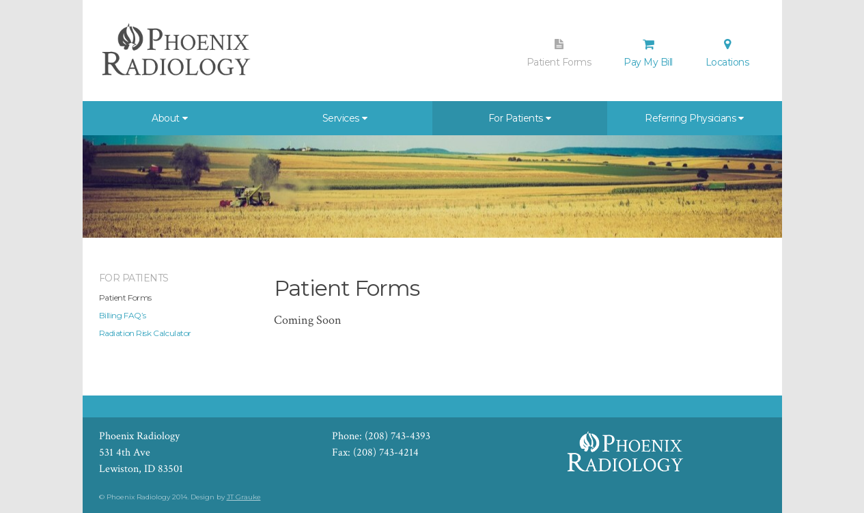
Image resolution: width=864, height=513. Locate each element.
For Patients (515, 118)
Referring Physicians (690, 118)
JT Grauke (244, 497)
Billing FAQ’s (123, 315)
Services (340, 118)
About (166, 118)
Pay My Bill (648, 53)
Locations (727, 53)
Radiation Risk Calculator (145, 333)
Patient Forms (559, 53)
